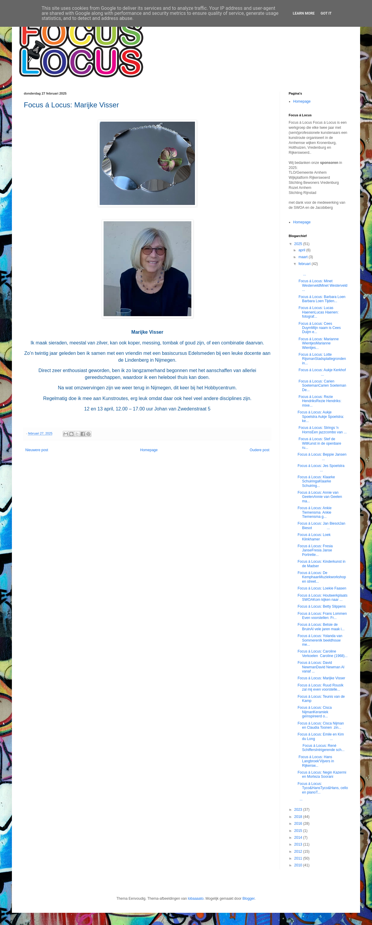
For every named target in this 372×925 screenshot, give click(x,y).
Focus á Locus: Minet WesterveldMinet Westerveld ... (322, 285)
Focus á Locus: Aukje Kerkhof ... (322, 372)
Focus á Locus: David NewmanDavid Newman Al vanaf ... (321, 667)
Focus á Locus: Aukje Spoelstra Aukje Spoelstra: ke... (321, 416)
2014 (298, 837)
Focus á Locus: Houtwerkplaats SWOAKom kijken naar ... (322, 597)
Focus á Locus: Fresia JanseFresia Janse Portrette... (315, 550)
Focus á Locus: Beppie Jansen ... (322, 456)
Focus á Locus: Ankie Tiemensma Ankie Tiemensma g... (315, 512)
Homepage (149, 450)
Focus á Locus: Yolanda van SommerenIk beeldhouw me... (320, 640)
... (300, 799)
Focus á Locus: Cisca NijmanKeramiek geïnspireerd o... (315, 711)
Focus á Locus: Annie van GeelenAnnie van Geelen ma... (320, 496)
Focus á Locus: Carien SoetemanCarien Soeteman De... (322, 385)
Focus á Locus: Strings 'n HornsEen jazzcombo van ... (322, 430)
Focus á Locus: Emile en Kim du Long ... (321, 736)
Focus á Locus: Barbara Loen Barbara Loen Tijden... (322, 299)
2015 (298, 831)
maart (303, 257)
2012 (298, 851)
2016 (298, 823)
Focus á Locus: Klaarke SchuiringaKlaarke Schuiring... (316, 481)
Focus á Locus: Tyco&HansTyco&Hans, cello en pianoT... (323, 788)
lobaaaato (196, 898)
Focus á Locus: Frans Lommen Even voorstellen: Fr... (323, 616)
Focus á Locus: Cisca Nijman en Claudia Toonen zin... (321, 725)
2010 (298, 865)
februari (305, 264)
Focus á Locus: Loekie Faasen (322, 588)
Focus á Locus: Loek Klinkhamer (314, 537)
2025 (298, 244)
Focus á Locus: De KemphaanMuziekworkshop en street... (322, 577)
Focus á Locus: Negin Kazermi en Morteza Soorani (322, 774)
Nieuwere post (36, 450)
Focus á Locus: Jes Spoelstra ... (322, 468)
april (302, 250)
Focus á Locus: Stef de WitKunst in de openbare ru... (319, 443)
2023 (298, 810)
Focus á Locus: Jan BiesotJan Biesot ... (321, 525)
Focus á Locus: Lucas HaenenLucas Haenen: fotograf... (318, 312)
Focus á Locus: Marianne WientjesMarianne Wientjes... (318, 343)
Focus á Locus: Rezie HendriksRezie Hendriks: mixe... (319, 401)
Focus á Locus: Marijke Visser (322, 678)
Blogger (249, 898)
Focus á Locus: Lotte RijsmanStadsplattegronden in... (322, 358)
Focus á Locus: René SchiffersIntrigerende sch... (321, 748)
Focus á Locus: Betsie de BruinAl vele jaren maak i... (321, 627)
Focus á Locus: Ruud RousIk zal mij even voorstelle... (320, 687)
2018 (298, 817)
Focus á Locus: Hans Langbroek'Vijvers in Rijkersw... (316, 761)
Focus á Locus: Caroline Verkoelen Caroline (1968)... (323, 653)
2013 (298, 844)
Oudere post (259, 450)
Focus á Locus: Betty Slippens (322, 606)
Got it (326, 13)
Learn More (304, 13)
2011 (298, 858)
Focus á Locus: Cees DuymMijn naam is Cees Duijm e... (319, 328)
